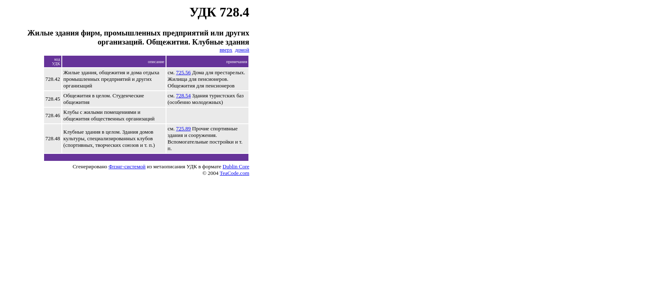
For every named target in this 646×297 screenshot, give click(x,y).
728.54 (183, 95)
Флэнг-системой (126, 166)
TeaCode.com (234, 173)
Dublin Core (235, 166)
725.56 (183, 72)
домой (242, 50)
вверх (226, 50)
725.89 (183, 128)
